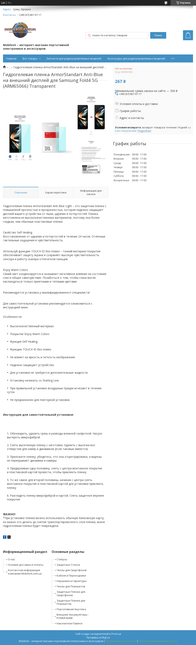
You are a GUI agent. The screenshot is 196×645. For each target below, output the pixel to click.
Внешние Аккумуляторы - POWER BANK (73, 616)
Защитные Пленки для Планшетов (71, 602)
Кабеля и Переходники (71, 575)
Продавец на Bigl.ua (98, 637)
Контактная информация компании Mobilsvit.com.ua (25, 571)
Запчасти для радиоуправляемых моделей (73, 58)
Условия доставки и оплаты (25, 565)
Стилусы (62, 559)
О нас (11, 559)
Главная (11, 58)
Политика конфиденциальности (158, 641)
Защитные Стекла (68, 565)
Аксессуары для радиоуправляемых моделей (136, 58)
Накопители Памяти (69, 623)
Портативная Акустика (71, 609)
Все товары (30, 58)
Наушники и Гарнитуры (72, 581)
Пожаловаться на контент (121, 641)
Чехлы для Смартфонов (72, 570)
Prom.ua (116, 634)
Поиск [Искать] (158, 35)
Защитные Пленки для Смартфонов (71, 593)
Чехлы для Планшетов (71, 586)
